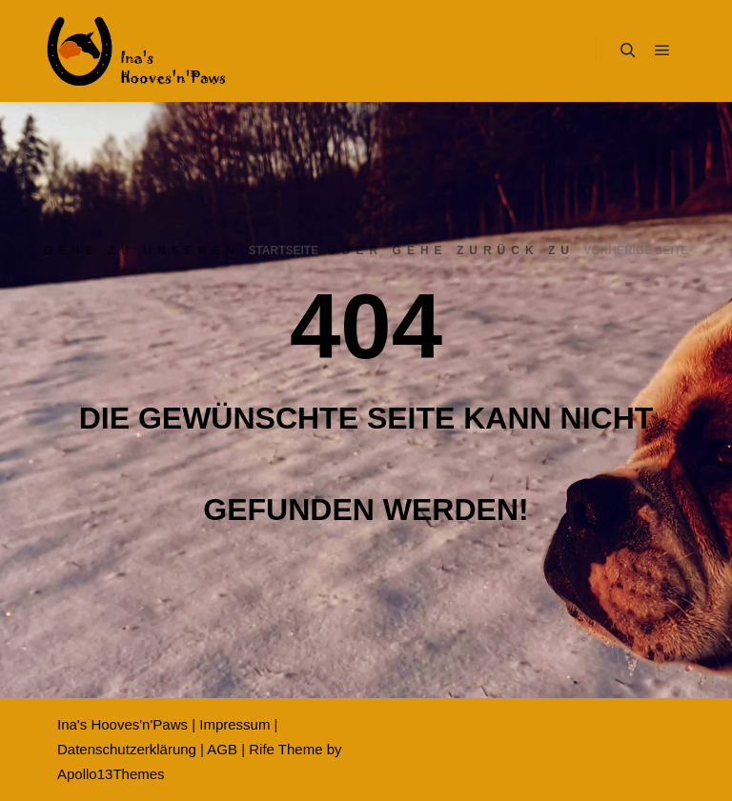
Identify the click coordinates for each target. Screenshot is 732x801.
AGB (222, 749)
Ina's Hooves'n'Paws (122, 724)
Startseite (283, 250)
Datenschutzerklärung (126, 749)
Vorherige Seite (635, 250)
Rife (261, 749)
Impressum (234, 724)
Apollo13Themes (111, 774)
